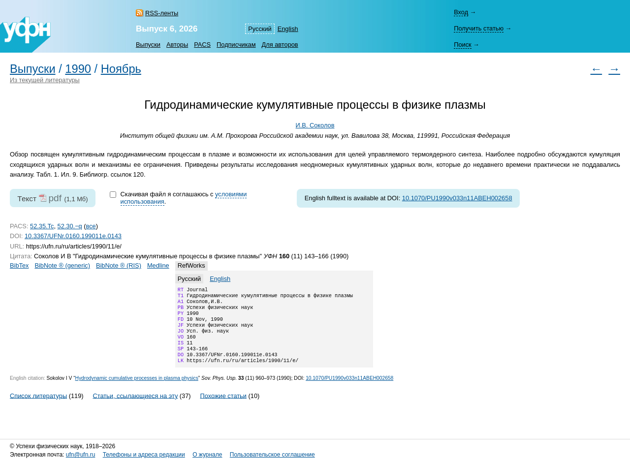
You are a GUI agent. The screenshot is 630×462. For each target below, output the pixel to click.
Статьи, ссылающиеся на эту (135, 408)
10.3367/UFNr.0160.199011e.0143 (73, 236)
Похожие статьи (223, 408)
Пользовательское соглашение (272, 454)
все (91, 226)
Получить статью (479, 28)
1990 (78, 68)
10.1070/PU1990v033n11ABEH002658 (457, 198)
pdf (55, 198)
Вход (461, 12)
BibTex (19, 265)
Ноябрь (121, 68)
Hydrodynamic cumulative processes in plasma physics (136, 391)
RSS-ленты (161, 13)
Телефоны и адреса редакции (144, 454)
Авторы (177, 44)
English (288, 28)
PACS (202, 44)
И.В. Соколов (315, 125)
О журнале (207, 454)
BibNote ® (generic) (62, 265)
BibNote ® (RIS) (118, 265)
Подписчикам (236, 44)
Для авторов (280, 44)
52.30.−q (70, 226)
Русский (259, 28)
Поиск (462, 44)
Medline (158, 265)
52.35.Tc (42, 226)
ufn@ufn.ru (80, 454)
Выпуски (148, 44)
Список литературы (38, 408)
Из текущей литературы (45, 80)
